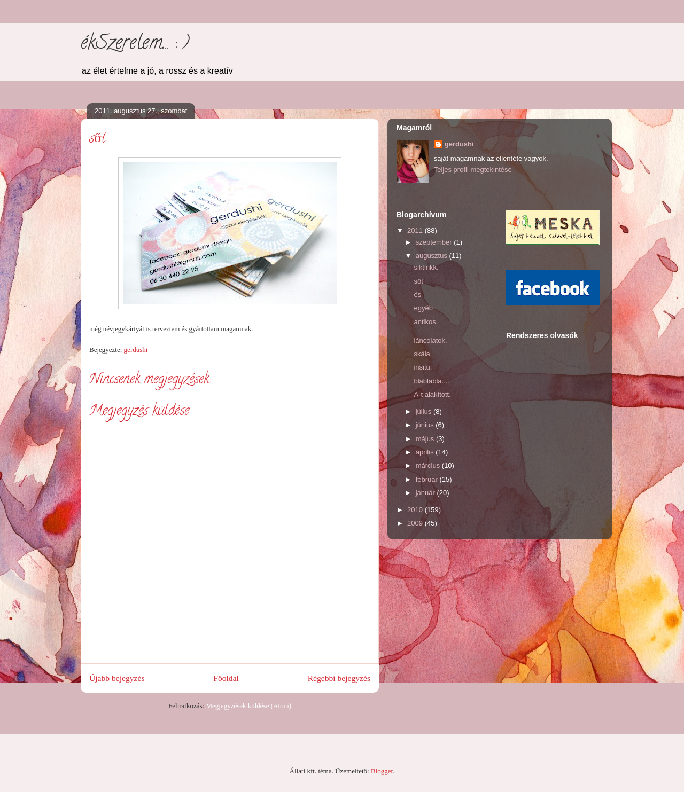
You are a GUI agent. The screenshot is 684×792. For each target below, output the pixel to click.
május (426, 439)
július (424, 411)
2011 (416, 230)
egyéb (423, 308)
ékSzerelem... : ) (135, 44)
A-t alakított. (432, 394)
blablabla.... (431, 381)
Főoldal (226, 678)
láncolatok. (430, 340)
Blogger (382, 771)
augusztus (432, 256)
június (426, 425)
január (426, 493)
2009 (416, 523)
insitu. (423, 367)
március (429, 465)
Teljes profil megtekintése (473, 170)
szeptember (435, 242)
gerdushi (459, 144)
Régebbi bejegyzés (339, 678)
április (426, 452)
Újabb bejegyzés (116, 678)
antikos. (426, 322)
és (417, 295)
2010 (416, 510)
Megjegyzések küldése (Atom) (248, 706)
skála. (423, 354)
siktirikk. (426, 267)
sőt (418, 281)
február (428, 479)
